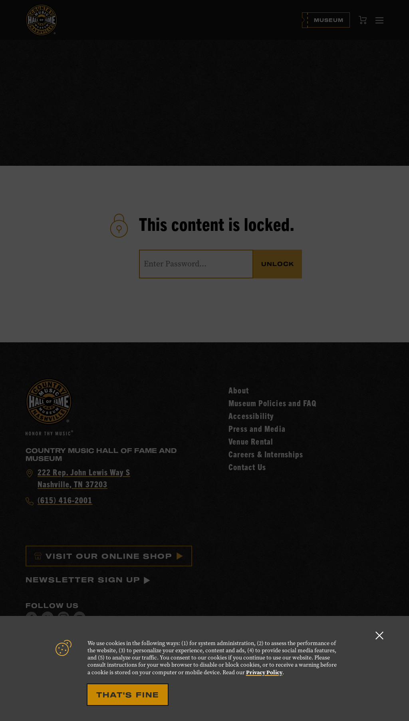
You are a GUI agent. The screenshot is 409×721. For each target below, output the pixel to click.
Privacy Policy (264, 672)
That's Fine (127, 694)
